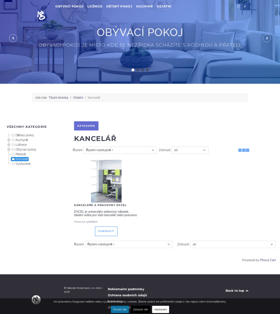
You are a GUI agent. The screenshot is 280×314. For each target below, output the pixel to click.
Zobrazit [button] (106, 222)
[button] (133, 61)
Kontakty (115, 293)
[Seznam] (247, 141)
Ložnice (19, 136)
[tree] (35, 141)
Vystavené (21, 155)
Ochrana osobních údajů (127, 287)
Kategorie (86, 117)
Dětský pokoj (22, 127)
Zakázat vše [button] (140, 309)
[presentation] (13, 30)
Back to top (237, 282)
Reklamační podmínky (126, 281)
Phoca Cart (268, 251)
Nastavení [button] (160, 309)
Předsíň (18, 146)
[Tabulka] (240, 141)
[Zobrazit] (190, 141)
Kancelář (19, 150)
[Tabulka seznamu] (243, 141)
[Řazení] (120, 141)
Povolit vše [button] (120, 309)
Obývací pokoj (23, 141)
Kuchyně (19, 131)
